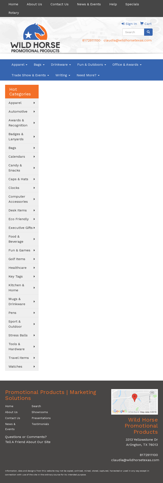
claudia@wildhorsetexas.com (128, 40)
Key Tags (15, 276)
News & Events (89, 4)
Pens (12, 313)
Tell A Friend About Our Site (28, 442)
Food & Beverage (15, 239)
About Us (34, 4)
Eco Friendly (18, 219)
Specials (132, 4)
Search (36, 406)
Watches (15, 366)
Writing (62, 75)
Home (13, 4)
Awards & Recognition (17, 122)
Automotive (17, 111)
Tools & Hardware (16, 346)
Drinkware (61, 64)
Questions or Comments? (26, 437)
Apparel (19, 64)
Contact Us (60, 4)
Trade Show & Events (30, 75)
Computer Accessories (18, 199)
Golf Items (16, 259)
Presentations (41, 418)
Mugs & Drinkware (16, 301)
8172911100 (91, 40)
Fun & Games (19, 250)
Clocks (13, 188)
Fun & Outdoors (91, 64)
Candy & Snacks (15, 167)
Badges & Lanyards (16, 136)
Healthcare (17, 268)
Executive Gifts (20, 228)
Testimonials (40, 424)
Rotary (13, 13)
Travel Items (18, 358)
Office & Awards (127, 64)
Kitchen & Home (16, 287)
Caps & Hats (18, 179)
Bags (39, 64)
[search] (148, 32)
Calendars (16, 156)
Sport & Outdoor (15, 324)
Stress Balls (18, 335)
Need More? (88, 75)
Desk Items (17, 210)
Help (113, 4)
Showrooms (40, 412)
